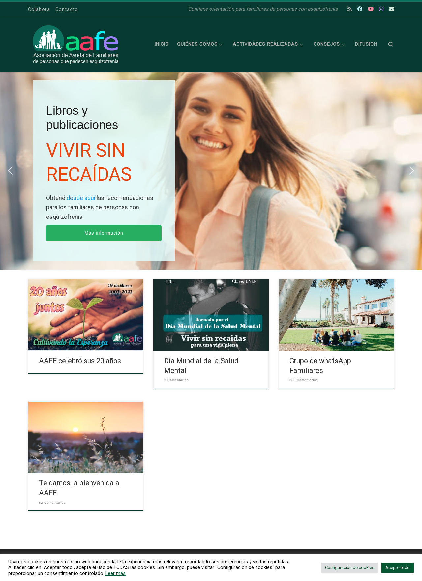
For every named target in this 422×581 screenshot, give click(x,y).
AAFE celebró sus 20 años (80, 361)
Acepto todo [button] (397, 567)
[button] (10, 170)
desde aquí (82, 197)
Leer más (116, 573)
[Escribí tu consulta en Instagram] (381, 9)
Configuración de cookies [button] (349, 567)
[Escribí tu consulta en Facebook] (359, 9)
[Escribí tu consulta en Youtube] (371, 9)
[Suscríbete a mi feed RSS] (349, 9)
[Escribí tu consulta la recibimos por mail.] (391, 9)
